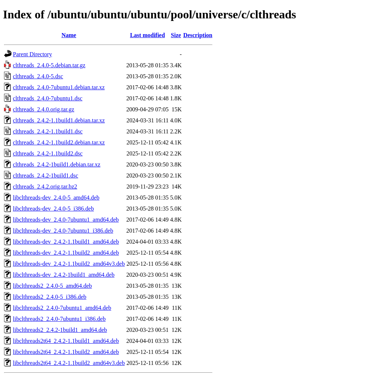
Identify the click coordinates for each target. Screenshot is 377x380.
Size (176, 35)
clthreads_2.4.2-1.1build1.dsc (47, 131)
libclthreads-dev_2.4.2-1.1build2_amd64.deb (66, 253)
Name (68, 35)
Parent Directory (32, 54)
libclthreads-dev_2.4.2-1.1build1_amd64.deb (66, 242)
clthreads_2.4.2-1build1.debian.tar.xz (57, 164)
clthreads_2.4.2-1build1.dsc (45, 175)
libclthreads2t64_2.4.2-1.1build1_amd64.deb (66, 341)
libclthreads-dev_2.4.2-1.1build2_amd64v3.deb (69, 264)
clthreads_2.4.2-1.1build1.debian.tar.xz (59, 120)
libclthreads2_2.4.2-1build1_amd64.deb (60, 330)
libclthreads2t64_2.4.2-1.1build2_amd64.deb (66, 352)
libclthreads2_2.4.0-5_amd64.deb (52, 286)
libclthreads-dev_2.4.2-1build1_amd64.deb (63, 275)
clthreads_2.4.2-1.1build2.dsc (47, 153)
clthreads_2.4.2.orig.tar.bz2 (45, 186)
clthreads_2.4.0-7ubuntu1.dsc (47, 98)
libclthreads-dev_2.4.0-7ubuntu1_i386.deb (63, 230)
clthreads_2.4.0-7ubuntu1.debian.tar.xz (59, 87)
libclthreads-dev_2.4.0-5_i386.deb (53, 208)
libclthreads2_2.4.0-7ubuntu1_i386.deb (59, 319)
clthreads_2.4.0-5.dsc (38, 76)
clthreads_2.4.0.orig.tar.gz (43, 109)
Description (197, 35)
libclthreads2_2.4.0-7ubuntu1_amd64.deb (62, 308)
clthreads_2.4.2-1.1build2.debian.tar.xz (59, 142)
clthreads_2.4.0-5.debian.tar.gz (49, 65)
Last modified (147, 35)
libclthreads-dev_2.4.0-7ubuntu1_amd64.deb (66, 219)
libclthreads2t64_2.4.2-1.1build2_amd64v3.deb (69, 363)
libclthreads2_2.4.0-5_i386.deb (50, 297)
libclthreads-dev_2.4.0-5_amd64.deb (56, 197)
